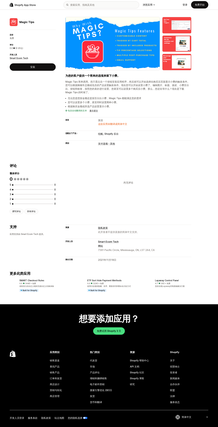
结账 (100, 133)
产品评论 (95, 372)
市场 (92, 366)
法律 (172, 396)
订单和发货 (56, 378)
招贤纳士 (175, 366)
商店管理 (54, 396)
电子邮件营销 (97, 384)
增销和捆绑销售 (98, 378)
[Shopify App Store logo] (23, 5)
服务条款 (33, 417)
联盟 (172, 390)
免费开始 (200, 4)
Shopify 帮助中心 (139, 360)
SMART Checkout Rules (31, 280)
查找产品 (54, 366)
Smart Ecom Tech (19, 58)
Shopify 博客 (137, 378)
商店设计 (54, 384)
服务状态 (175, 402)
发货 (92, 396)
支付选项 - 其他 (106, 143)
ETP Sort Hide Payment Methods (104, 280)
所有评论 (31, 211)
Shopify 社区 (137, 372)
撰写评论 (16, 211)
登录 (185, 4)
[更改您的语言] (194, 417)
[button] (41, 285)
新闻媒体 (175, 378)
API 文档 (134, 366)
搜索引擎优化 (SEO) (101, 390)
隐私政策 (103, 227)
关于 (172, 360)
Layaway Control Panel (167, 280)
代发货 (93, 360)
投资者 (173, 372)
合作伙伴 (175, 384)
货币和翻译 (96, 402)
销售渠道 (54, 360)
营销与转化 (56, 390)
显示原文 (93, 110)
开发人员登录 (17, 417)
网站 (100, 245)
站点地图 (59, 417)
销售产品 (54, 372)
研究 (132, 384)
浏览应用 (149, 4)
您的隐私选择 (75, 417)
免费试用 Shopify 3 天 (109, 330)
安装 (32, 66)
